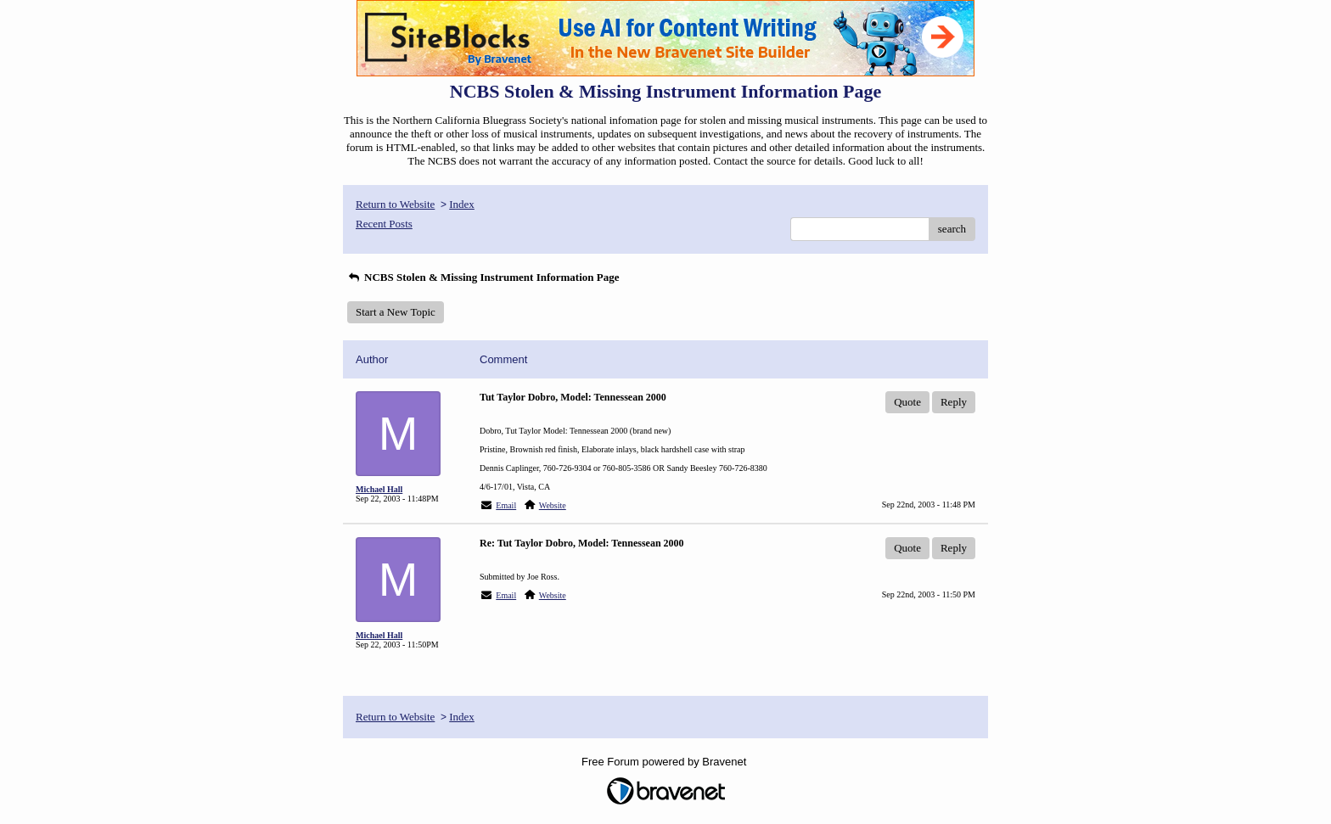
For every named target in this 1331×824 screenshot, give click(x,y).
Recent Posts (384, 223)
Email (506, 505)
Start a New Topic (395, 311)
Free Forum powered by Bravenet (665, 761)
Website (552, 505)
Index (462, 204)
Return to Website (395, 204)
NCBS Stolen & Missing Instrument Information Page (483, 277)
